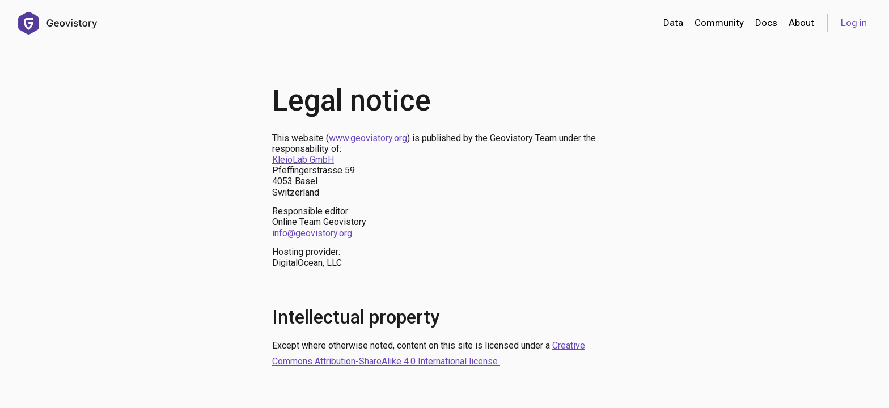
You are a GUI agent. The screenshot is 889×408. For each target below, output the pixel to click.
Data (673, 22)
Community (719, 22)
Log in (854, 22)
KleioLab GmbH (303, 159)
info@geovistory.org (312, 233)
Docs (766, 22)
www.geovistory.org (368, 138)
